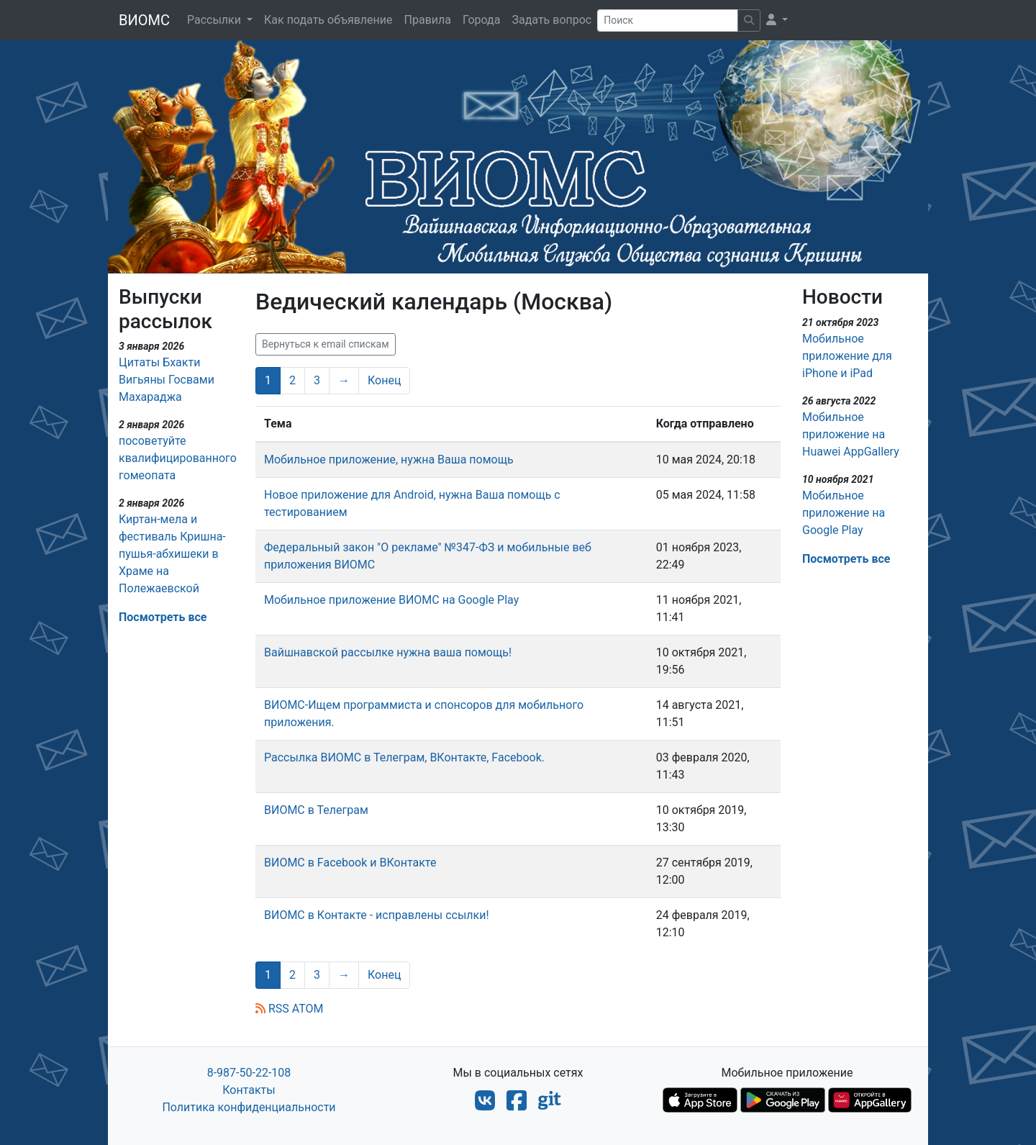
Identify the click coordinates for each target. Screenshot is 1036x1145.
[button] (777, 20)
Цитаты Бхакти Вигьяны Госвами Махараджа (166, 380)
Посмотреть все (162, 617)
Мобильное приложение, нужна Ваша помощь (389, 459)
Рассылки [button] (215, 20)
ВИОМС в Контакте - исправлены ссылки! (376, 915)
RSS (272, 1008)
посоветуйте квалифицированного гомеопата (178, 458)
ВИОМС (144, 20)
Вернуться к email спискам (325, 344)
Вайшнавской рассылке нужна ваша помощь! (388, 652)
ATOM (308, 1008)
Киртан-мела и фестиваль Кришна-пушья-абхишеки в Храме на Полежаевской (172, 553)
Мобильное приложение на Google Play (843, 513)
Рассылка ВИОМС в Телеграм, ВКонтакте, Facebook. (404, 757)
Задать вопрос (551, 20)
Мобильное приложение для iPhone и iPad (847, 356)
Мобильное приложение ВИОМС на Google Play (391, 600)
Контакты (248, 1090)
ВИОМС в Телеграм (316, 810)
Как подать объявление (328, 20)
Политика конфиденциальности (248, 1107)
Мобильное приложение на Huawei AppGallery (850, 434)
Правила (427, 20)
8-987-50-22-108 (249, 1073)
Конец (384, 380)
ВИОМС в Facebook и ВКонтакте (350, 862)
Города (481, 20)
